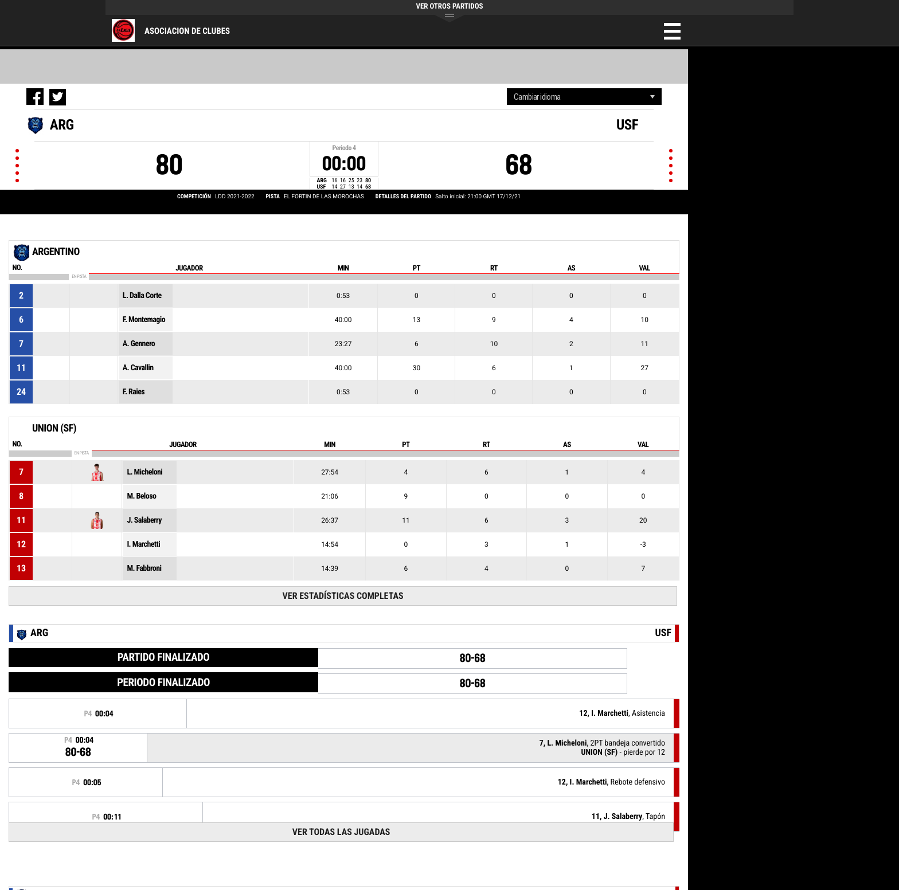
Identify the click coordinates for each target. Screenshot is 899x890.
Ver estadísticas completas (343, 595)
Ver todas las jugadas (341, 831)
